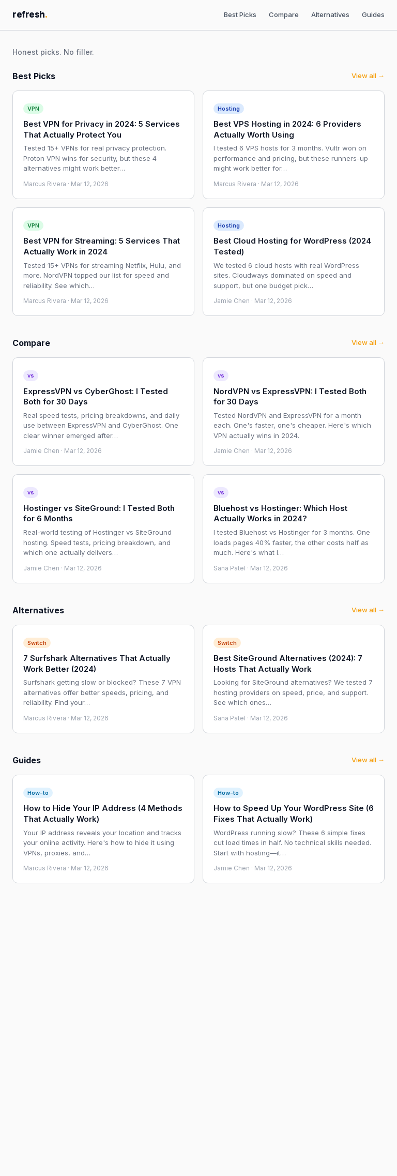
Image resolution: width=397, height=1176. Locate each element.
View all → (368, 75)
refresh (30, 14)
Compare (284, 14)
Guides (373, 14)
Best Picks (240, 14)
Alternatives (330, 14)
